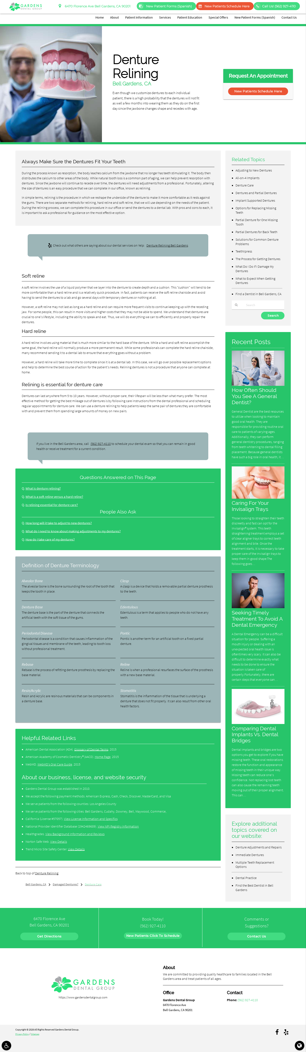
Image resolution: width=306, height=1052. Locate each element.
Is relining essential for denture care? (52, 505)
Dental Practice (246, 878)
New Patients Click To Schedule (153, 936)
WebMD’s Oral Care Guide (55, 764)
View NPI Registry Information (118, 826)
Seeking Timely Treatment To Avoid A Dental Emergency (258, 618)
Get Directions (49, 936)
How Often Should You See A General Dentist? (255, 396)
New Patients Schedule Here (223, 6)
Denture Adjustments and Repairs (259, 847)
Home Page (103, 757)
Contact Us (289, 17)
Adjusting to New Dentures (254, 170)
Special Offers (218, 17)
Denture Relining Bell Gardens (167, 245)
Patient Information (139, 17)
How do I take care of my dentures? (51, 539)
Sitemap (36, 1034)
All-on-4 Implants (247, 178)
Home (99, 17)
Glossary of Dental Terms (91, 749)
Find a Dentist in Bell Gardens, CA (258, 294)
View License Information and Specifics (91, 819)
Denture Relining (46, 873)
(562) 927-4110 (101, 444)
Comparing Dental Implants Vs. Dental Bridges (256, 734)
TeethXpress (244, 251)
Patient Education (189, 17)
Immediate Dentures (250, 855)
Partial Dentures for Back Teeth (256, 232)
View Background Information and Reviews (74, 834)
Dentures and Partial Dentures (256, 193)
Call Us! (275, 6)
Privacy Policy (22, 1034)
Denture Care (245, 185)
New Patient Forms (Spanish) (165, 6)
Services (165, 17)
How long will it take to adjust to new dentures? (60, 523)
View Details (58, 841)
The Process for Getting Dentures (258, 259)
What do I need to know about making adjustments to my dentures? (75, 531)
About (114, 17)
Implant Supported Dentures (255, 200)
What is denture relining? (44, 488)
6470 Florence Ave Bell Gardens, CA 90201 (94, 6)
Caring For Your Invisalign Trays (251, 506)
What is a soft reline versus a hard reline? (55, 496)
